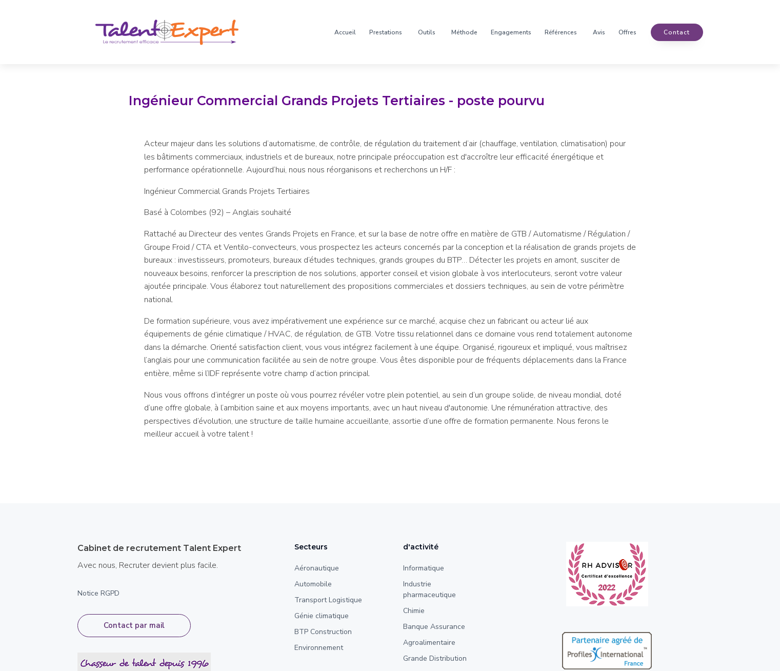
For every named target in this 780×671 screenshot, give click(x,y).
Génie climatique (321, 616)
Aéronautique (316, 568)
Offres (627, 32)
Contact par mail (134, 625)
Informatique (423, 568)
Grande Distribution (435, 658)
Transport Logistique (328, 600)
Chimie (414, 611)
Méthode (464, 32)
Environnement (318, 648)
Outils (426, 32)
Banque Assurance (434, 626)
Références (561, 32)
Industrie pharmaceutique (429, 589)
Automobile (313, 584)
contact (677, 32)
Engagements (511, 32)
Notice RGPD (98, 593)
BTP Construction (323, 632)
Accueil (345, 32)
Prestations (385, 32)
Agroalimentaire (429, 642)
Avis (599, 32)
